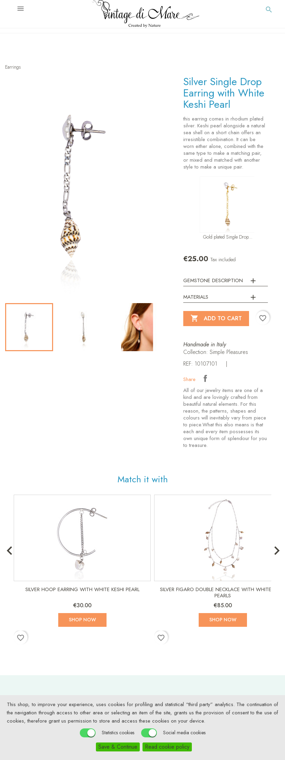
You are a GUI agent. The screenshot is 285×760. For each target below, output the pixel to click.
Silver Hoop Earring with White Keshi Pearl (82, 589)
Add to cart (216, 318)
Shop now (82, 619)
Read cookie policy (167, 747)
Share (205, 378)
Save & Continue (117, 747)
